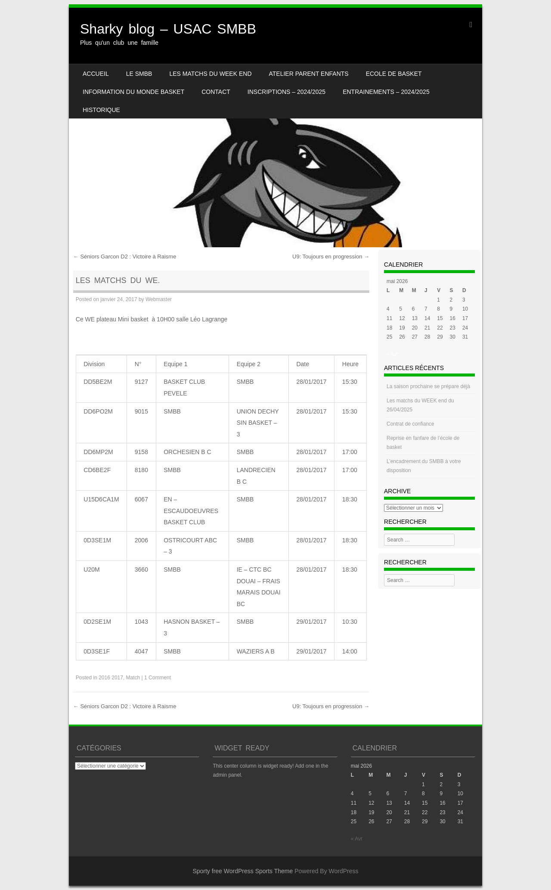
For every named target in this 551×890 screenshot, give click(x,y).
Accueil (96, 73)
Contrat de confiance (410, 424)
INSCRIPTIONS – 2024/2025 (286, 91)
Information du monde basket (133, 91)
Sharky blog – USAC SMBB (168, 29)
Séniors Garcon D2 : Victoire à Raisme (124, 256)
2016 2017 (111, 678)
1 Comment (157, 678)
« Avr (392, 354)
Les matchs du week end (210, 73)
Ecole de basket (394, 73)
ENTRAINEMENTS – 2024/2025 (386, 91)
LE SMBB (139, 73)
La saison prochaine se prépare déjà (428, 386)
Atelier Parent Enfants (309, 73)
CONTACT (215, 91)
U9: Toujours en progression (330, 256)
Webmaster (158, 299)
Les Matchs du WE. (118, 280)
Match (133, 678)
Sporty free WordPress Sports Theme (242, 871)
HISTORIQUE (101, 109)
